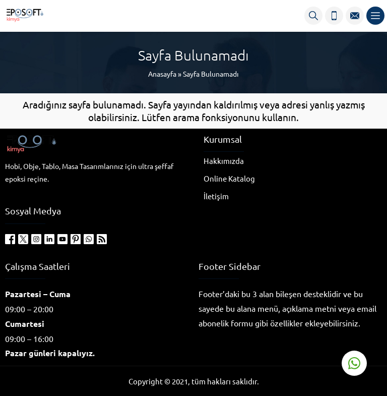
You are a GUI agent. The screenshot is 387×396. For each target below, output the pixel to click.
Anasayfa (162, 73)
